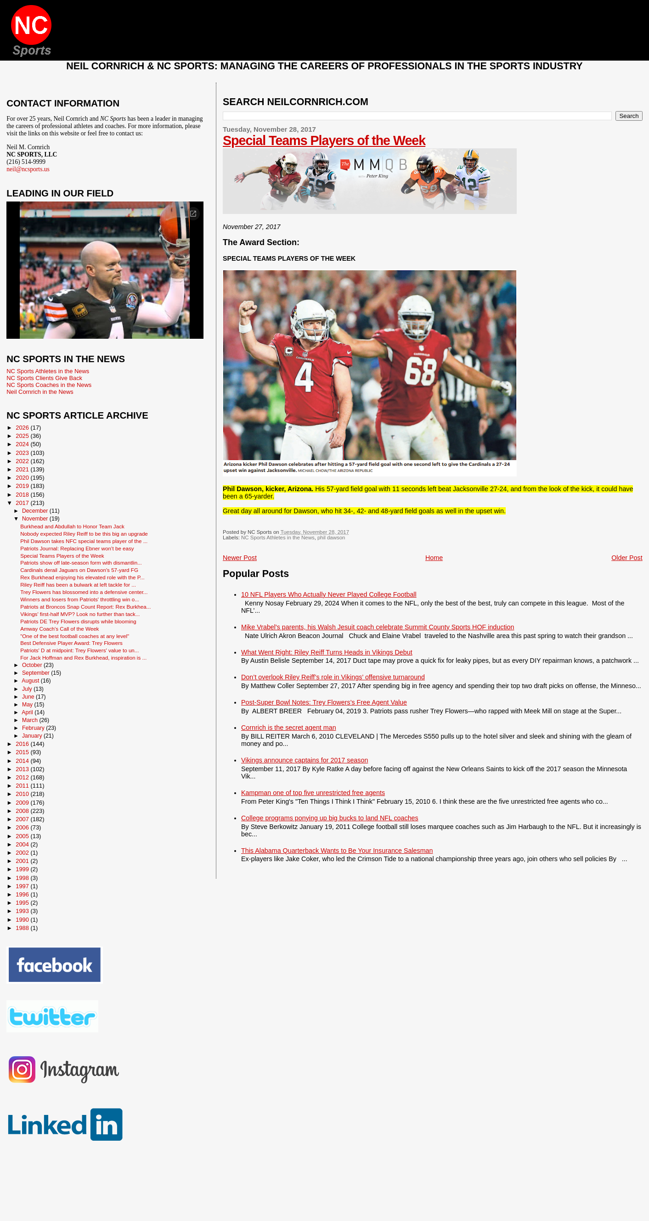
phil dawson (331, 537)
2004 (23, 844)
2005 (23, 836)
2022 (23, 461)
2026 (23, 427)
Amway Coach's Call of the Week (59, 629)
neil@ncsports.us (28, 169)
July (28, 689)
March (30, 720)
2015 (23, 752)
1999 (23, 869)
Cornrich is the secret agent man (288, 727)
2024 (23, 444)
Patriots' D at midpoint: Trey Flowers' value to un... (79, 650)
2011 (23, 785)
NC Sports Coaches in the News (48, 384)
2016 (23, 743)
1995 (23, 902)
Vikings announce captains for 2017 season (304, 760)
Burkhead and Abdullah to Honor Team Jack (72, 526)
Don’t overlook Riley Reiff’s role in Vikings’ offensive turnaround (333, 677)
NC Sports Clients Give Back (44, 378)
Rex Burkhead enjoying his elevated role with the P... (82, 577)
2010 (23, 793)
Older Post (627, 557)
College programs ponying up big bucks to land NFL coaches (329, 818)
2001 (23, 860)
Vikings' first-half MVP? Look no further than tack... (80, 614)
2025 (23, 435)
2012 (23, 777)
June (29, 697)
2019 (23, 485)
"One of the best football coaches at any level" (74, 636)
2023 (23, 452)
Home (434, 557)
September (36, 673)
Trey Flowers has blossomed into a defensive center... (83, 592)
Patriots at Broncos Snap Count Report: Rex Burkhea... (85, 607)
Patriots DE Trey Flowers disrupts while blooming (78, 621)
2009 (23, 802)
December (36, 511)
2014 (23, 760)
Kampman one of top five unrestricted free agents (313, 792)
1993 (23, 910)
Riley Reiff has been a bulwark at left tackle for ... (78, 585)
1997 (23, 886)
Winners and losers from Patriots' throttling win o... (79, 599)
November (36, 518)
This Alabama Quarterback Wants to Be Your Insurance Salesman (337, 850)
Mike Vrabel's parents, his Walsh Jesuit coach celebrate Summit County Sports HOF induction (377, 627)
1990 (23, 919)
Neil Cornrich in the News (39, 391)
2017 (23, 502)
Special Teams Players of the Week (324, 140)
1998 (23, 877)
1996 (23, 894)
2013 (23, 769)
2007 (23, 819)
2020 (23, 477)
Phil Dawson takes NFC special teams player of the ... (83, 541)
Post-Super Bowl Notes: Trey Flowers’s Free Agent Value (324, 702)
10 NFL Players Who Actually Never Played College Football (329, 594)
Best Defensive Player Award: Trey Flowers (71, 643)
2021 (23, 469)
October (33, 665)
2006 (23, 827)
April (28, 712)
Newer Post (240, 557)
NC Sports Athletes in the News (278, 537)
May (28, 704)
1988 (23, 927)
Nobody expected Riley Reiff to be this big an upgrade (84, 534)
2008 (23, 810)
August (31, 681)
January (33, 736)
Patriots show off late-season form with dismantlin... (81, 563)
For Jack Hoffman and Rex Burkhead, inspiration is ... (83, 658)
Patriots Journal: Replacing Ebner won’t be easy (77, 548)
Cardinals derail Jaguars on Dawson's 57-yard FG (79, 570)
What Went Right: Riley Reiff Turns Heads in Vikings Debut (326, 652)
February (34, 728)
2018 (23, 494)
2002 (23, 852)
